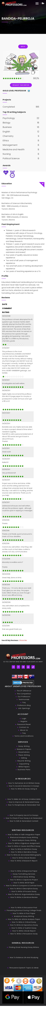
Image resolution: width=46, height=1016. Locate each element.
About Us (24, 730)
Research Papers (24, 749)
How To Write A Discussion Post (24, 907)
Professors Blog (24, 705)
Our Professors (24, 697)
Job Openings (24, 708)
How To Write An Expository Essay (24, 925)
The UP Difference (24, 691)
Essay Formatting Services (24, 874)
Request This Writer (21, 85)
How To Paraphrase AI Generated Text (24, 805)
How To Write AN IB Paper (24, 883)
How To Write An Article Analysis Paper (24, 919)
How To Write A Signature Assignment (24, 843)
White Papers (24, 767)
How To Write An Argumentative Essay (24, 894)
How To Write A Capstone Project (24, 880)
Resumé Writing (24, 761)
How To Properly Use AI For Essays (24, 815)
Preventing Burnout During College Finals (24, 910)
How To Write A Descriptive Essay (24, 889)
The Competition (24, 694)
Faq (24, 702)
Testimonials (24, 699)
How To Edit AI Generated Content (24, 821)
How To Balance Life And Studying (24, 957)
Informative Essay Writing (24, 877)
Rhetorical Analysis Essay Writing (24, 837)
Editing (24, 758)
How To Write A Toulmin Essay (24, 928)
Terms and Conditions (24, 736)
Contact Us (24, 727)
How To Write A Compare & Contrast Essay (24, 886)
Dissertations (24, 752)
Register (24, 721)
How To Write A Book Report (24, 931)
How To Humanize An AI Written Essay (24, 783)
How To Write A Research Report (24, 861)
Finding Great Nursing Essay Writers (24, 947)
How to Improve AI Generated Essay (24, 802)
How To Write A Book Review (24, 858)
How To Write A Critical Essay (24, 922)
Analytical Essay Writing (24, 916)
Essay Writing (24, 746)
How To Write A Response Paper (24, 871)
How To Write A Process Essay (24, 891)
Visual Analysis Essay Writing (24, 840)
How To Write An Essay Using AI (24, 789)
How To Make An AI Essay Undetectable (23, 799)
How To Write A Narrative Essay (24, 852)
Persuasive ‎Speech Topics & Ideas (24, 968)
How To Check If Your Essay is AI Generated (24, 818)
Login (24, 718)
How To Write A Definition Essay (24, 849)
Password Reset (24, 724)
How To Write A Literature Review (24, 897)
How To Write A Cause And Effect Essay (24, 846)
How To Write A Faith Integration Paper (24, 834)
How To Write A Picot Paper (24, 913)
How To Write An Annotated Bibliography (24, 855)
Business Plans (24, 769)
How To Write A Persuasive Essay (24, 934)
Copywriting (24, 764)
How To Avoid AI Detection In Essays (24, 786)
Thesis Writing (24, 755)
